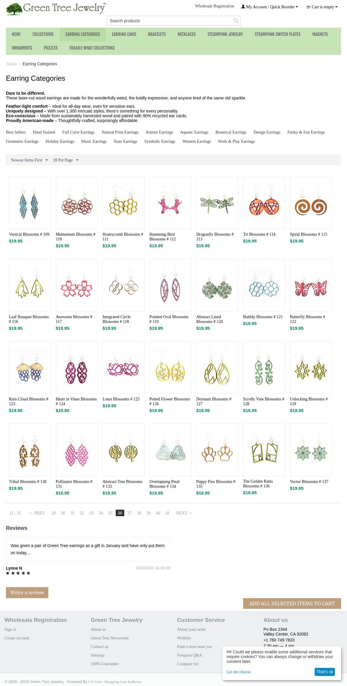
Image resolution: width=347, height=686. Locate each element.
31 (73, 513)
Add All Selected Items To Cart (292, 603)
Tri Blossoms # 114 (259, 234)
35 (110, 513)
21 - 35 (15, 513)
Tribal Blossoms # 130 (28, 481)
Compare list (187, 664)
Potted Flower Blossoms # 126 (169, 401)
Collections (43, 34)
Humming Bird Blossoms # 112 (162, 236)
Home (12, 64)
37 (130, 513)
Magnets (320, 34)
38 (139, 513)
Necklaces (187, 34)
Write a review (27, 592)
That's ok (324, 671)
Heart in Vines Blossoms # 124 (76, 401)
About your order (191, 629)
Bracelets (157, 34)
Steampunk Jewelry (225, 34)
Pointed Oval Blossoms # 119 (168, 319)
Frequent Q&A (189, 655)
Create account (16, 638)
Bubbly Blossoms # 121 (263, 317)
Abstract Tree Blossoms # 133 (122, 484)
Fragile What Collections (92, 48)
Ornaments (22, 48)
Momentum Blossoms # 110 (75, 236)
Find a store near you (194, 646)
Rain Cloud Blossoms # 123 (28, 401)
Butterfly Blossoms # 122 (307, 319)
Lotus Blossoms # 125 (121, 399)
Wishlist (184, 638)
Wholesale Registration (214, 6)
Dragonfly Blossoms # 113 (215, 236)
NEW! (16, 34)
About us (98, 629)
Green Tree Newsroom (110, 638)
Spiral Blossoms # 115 (308, 234)
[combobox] (173, 21)
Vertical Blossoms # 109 (29, 234)
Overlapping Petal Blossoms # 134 (164, 484)
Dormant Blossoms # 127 (213, 401)
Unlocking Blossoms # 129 (309, 401)
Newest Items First (29, 160)
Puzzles (51, 48)
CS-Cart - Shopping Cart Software (114, 681)
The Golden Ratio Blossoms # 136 (258, 483)
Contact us (100, 646)
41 (167, 513)
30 (63, 513)
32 (82, 513)
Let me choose (239, 672)
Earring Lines (124, 34)
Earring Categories (83, 34)
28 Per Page (65, 160)
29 (54, 513)
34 (101, 513)
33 (91, 513)
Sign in (10, 629)
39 (149, 513)
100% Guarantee (105, 664)
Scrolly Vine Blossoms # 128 (263, 401)
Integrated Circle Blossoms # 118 (116, 319)
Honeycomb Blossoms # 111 (123, 236)
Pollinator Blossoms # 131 (74, 484)
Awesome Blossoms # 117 (74, 319)
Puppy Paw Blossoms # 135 (215, 484)
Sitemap (97, 655)
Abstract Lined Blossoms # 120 (209, 319)
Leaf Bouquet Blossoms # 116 (29, 319)
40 (158, 513)
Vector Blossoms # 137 (309, 481)
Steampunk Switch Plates (277, 34)
